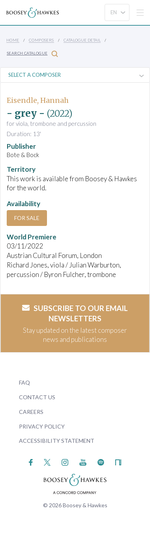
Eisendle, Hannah (38, 100)
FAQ (24, 382)
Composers (41, 40)
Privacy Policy (42, 426)
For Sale (26, 217)
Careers (31, 411)
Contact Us (37, 397)
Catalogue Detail (82, 40)
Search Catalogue (32, 53)
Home (12, 40)
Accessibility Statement (56, 440)
